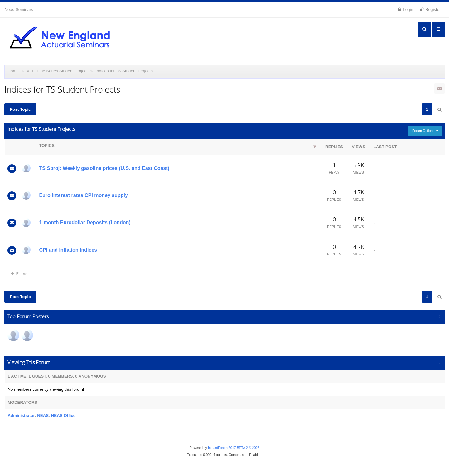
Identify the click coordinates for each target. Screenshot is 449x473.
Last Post (385, 146)
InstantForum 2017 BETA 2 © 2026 (233, 448)
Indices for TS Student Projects (123, 71)
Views (358, 146)
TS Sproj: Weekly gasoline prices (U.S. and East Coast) (104, 168)
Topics (46, 145)
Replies (334, 146)
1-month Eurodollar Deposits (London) (84, 222)
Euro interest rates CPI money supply (83, 195)
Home (13, 71)
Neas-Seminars (18, 9)
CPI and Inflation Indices (68, 250)
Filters (19, 273)
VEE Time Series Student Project (57, 71)
